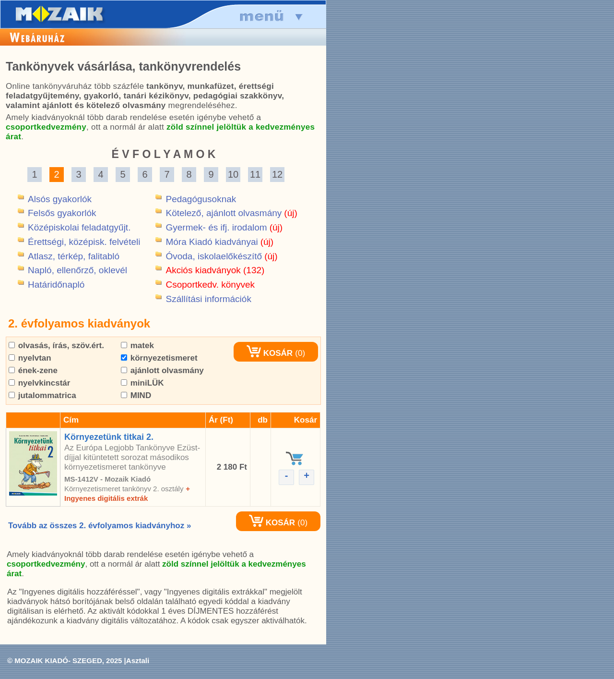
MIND (136, 395)
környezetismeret (159, 358)
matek (137, 345)
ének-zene (33, 370)
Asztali (137, 660)
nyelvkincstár (39, 383)
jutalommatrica (42, 395)
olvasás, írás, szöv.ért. (56, 345)
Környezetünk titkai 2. (109, 437)
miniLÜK (142, 383)
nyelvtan (30, 358)
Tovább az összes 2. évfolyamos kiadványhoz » (99, 525)
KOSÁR (270, 353)
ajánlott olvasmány (162, 370)
